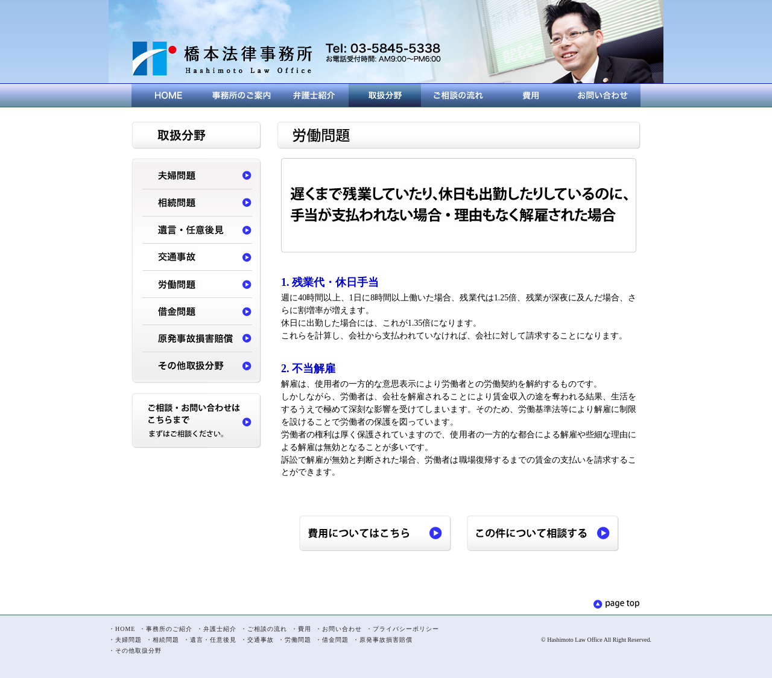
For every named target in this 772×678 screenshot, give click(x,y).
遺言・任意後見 (196, 230)
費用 (529, 95)
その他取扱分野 (196, 366)
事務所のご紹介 (240, 95)
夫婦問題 (196, 176)
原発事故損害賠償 (196, 339)
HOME (167, 95)
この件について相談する (543, 533)
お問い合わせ (603, 95)
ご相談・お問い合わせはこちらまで (196, 420)
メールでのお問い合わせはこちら (383, 69)
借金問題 (196, 312)
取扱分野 (385, 95)
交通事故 (196, 257)
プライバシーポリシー (406, 629)
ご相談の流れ (457, 95)
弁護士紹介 (312, 95)
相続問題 (196, 203)
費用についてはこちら (375, 533)
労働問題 (196, 285)
